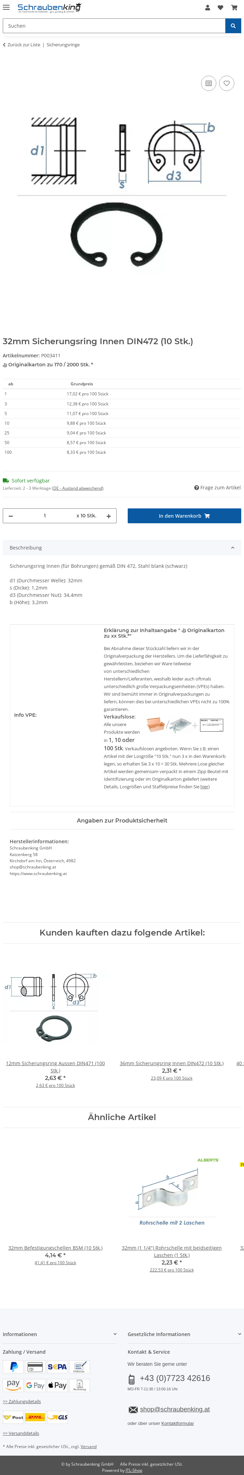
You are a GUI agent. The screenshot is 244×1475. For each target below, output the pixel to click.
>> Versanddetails (21, 1433)
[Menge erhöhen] (108, 516)
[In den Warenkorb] (8, 66)
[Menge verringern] (10, 516)
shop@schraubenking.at (175, 1409)
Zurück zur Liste (24, 44)
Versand (89, 1446)
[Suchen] (233, 25)
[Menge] (45, 516)
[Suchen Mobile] (114, 25)
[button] (207, 8)
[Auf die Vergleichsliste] (208, 83)
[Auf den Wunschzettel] (226, 83)
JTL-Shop (134, 1470)
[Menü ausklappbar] (6, 4)
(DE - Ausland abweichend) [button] (77, 488)
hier (204, 786)
